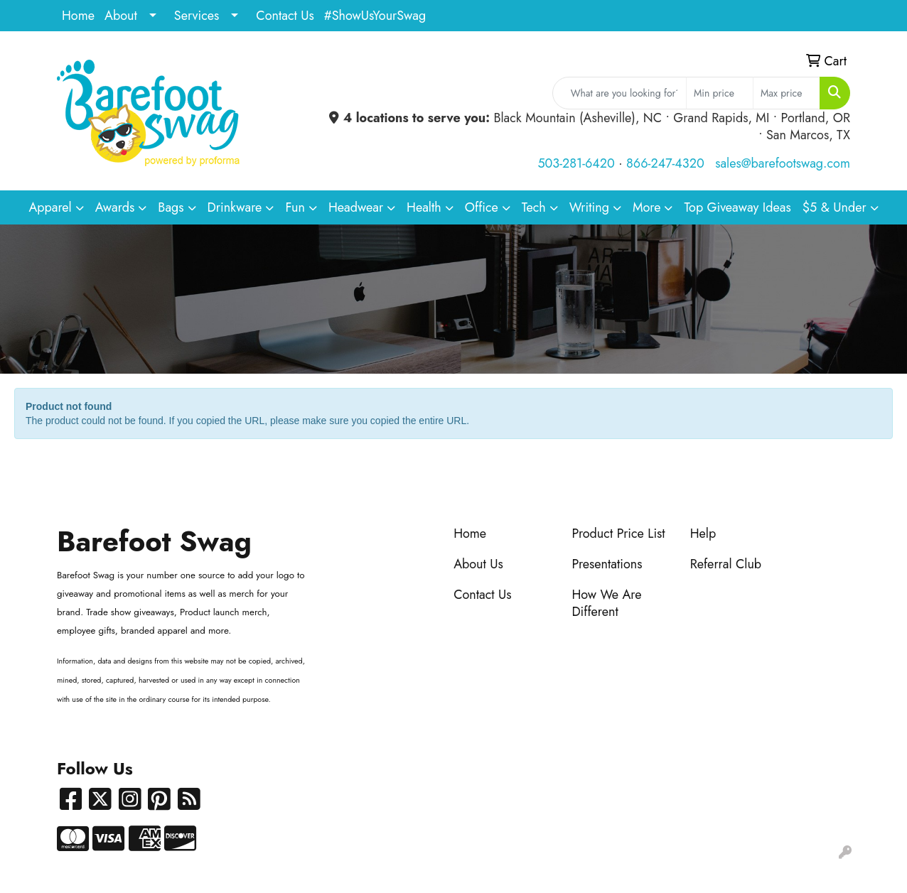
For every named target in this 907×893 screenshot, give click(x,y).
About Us (478, 564)
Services (197, 15)
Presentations (606, 564)
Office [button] (481, 207)
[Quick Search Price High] (786, 93)
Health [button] (424, 207)
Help (703, 533)
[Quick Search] (619, 93)
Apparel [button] (49, 207)
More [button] (647, 207)
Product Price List (618, 533)
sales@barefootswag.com (782, 163)
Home (78, 15)
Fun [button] (295, 207)
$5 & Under (834, 207)
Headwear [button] (355, 207)
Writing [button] (589, 207)
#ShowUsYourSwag (375, 15)
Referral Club (726, 564)
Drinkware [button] (235, 207)
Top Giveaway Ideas (737, 207)
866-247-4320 (665, 163)
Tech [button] (534, 207)
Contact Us (284, 15)
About (120, 15)
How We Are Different (606, 603)
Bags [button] (170, 207)
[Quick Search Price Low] (719, 93)
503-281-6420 (575, 163)
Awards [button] (115, 207)
